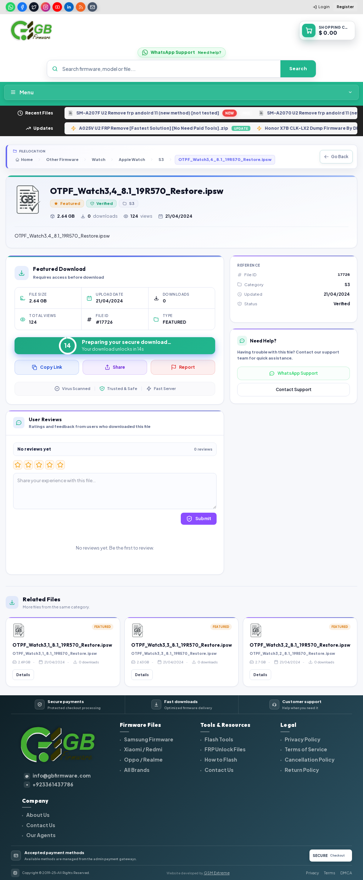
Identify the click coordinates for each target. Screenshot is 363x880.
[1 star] (17, 464)
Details (23, 675)
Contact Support (294, 389)
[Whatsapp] (10, 7)
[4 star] (49, 464)
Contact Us (219, 770)
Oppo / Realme (143, 759)
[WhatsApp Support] (182, 52)
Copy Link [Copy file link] (47, 367)
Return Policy (301, 770)
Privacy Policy (302, 739)
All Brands (136, 770)
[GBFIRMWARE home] (31, 30)
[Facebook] (22, 7)
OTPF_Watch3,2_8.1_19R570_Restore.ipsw (300, 645)
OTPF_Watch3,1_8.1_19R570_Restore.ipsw (62, 645)
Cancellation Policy (309, 759)
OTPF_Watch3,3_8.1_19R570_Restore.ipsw (181, 645)
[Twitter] (34, 7)
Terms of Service (305, 749)
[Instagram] (45, 7)
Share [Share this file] (115, 367)
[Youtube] (57, 7)
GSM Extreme (217, 872)
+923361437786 (48, 784)
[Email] (92, 7)
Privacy (312, 872)
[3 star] (39, 464)
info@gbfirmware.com (57, 776)
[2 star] (28, 464)
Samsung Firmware (148, 739)
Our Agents (41, 835)
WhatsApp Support (293, 373)
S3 (161, 159)
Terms (329, 872)
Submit (198, 519)
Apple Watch (132, 159)
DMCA (346, 872)
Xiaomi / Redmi (142, 749)
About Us (38, 815)
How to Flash (220, 759)
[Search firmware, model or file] (169, 68)
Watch (98, 159)
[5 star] (60, 464)
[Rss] (80, 7)
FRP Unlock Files (225, 749)
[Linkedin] (69, 7)
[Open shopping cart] (327, 30)
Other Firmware (62, 159)
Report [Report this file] (183, 367)
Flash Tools (218, 739)
